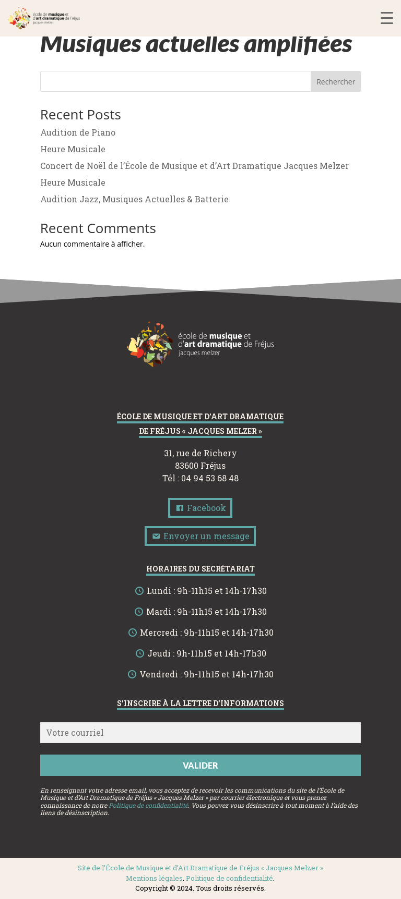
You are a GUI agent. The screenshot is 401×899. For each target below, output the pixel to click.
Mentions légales (154, 878)
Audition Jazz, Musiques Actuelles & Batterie (134, 198)
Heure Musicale (72, 148)
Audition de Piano (77, 132)
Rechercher (335, 82)
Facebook (200, 507)
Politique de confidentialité (148, 805)
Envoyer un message (200, 535)
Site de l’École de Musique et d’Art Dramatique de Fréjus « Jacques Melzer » (200, 867)
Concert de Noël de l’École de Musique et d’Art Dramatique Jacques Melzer (194, 165)
